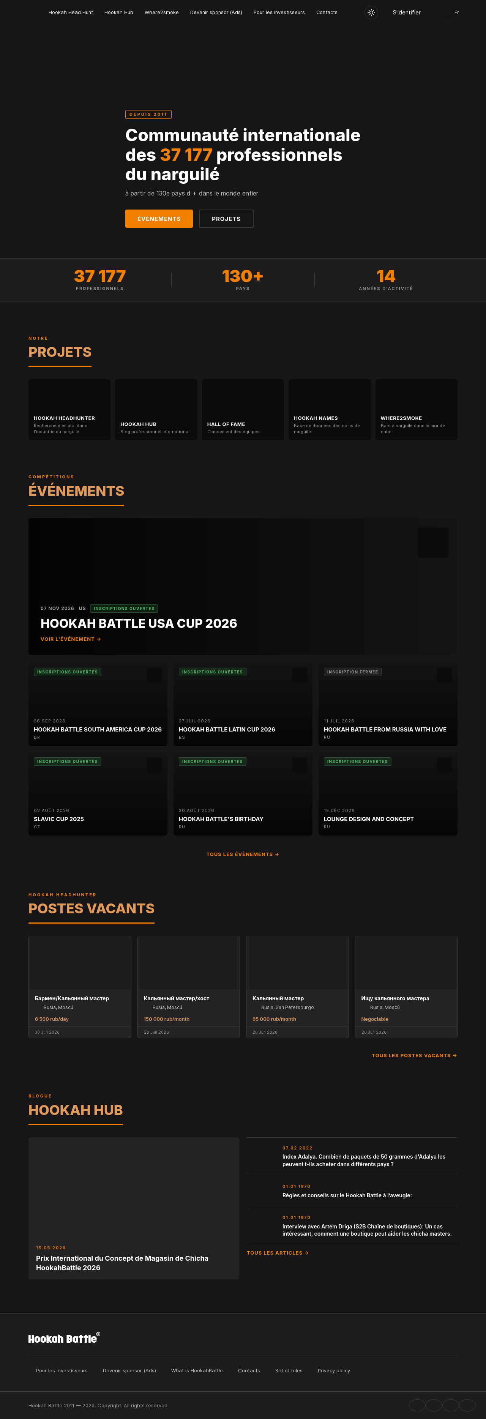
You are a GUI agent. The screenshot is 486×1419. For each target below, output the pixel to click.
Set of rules (289, 1370)
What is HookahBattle (197, 1370)
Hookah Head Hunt (71, 12)
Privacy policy (334, 1370)
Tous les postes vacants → (415, 1055)
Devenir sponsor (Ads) (216, 12)
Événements (159, 218)
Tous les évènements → (242, 854)
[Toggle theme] (371, 12)
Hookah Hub (118, 12)
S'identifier (407, 12)
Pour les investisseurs (279, 12)
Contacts (327, 12)
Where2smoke (162, 12)
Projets (226, 218)
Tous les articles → (278, 1253)
